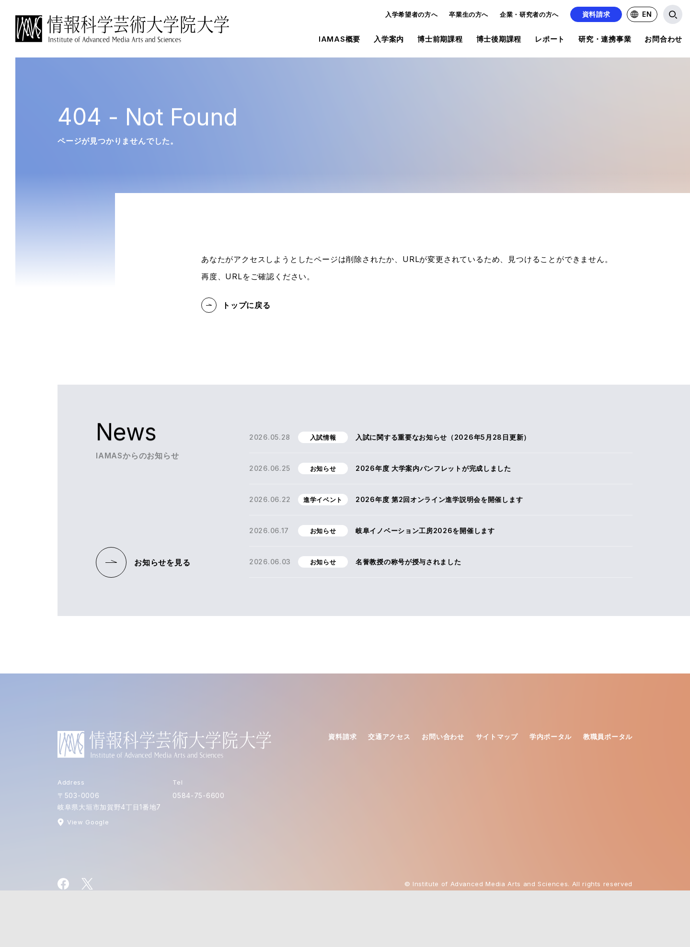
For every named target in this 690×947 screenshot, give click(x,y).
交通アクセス (389, 736)
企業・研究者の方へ (529, 14)
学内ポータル (550, 736)
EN (641, 14)
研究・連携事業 (604, 40)
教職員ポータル (607, 736)
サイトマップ (497, 736)
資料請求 (596, 14)
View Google (88, 822)
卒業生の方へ (468, 14)
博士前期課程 (440, 40)
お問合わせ (663, 40)
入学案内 (389, 40)
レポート (550, 40)
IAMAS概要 (339, 40)
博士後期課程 (499, 40)
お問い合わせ (443, 736)
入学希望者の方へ (411, 14)
